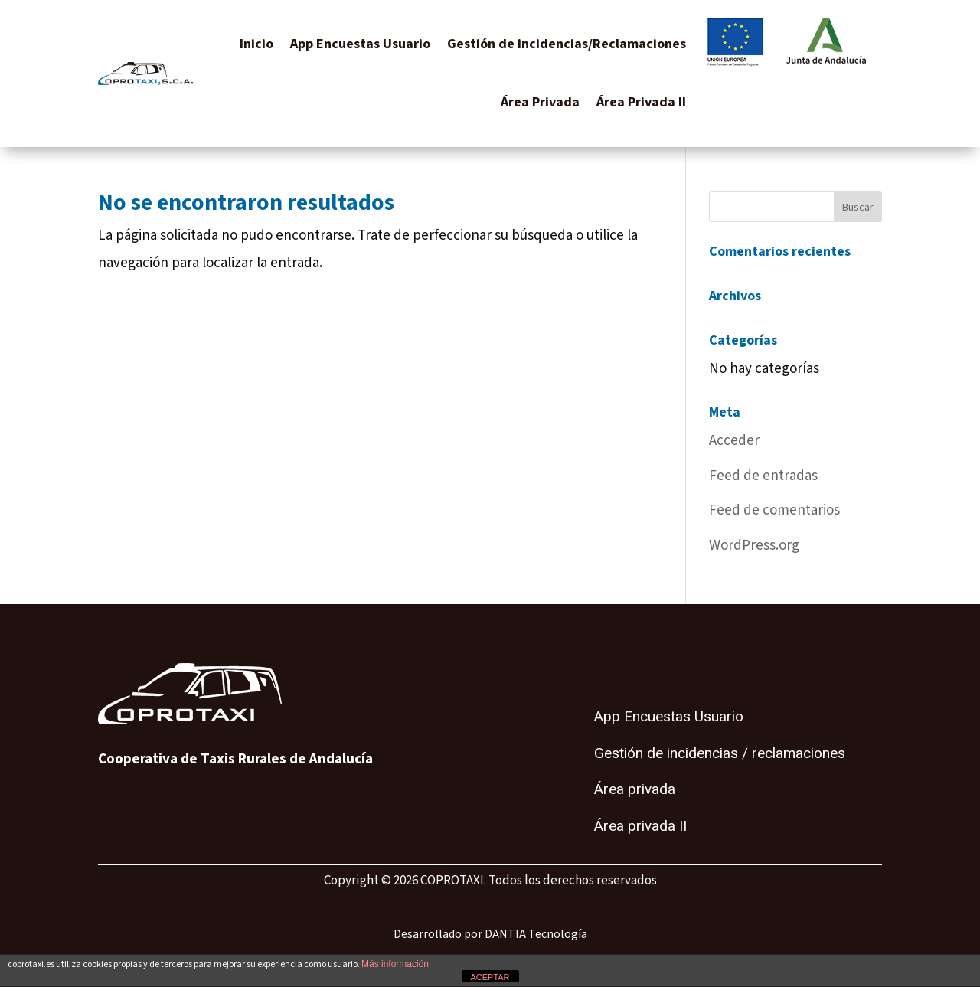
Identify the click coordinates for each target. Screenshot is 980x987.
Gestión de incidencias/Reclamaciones (566, 44)
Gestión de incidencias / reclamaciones (719, 753)
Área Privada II (641, 102)
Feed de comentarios (774, 510)
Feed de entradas (763, 476)
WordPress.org (754, 545)
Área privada (634, 789)
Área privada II (640, 826)
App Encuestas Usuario (360, 44)
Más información (395, 964)
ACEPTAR (489, 977)
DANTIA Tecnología (536, 934)
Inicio (256, 44)
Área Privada (540, 102)
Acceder (734, 440)
